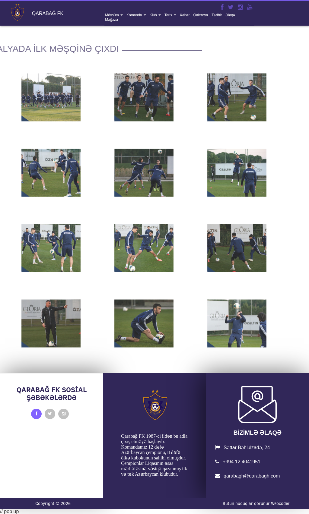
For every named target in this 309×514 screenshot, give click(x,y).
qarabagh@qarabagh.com (247, 475)
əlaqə (230, 15)
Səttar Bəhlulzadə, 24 (242, 447)
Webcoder (280, 503)
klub (154, 15)
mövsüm (112, 15)
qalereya (200, 15)
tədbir (217, 15)
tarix (168, 15)
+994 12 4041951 (237, 461)
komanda (134, 15)
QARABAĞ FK (47, 13)
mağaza (111, 19)
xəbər (185, 15)
